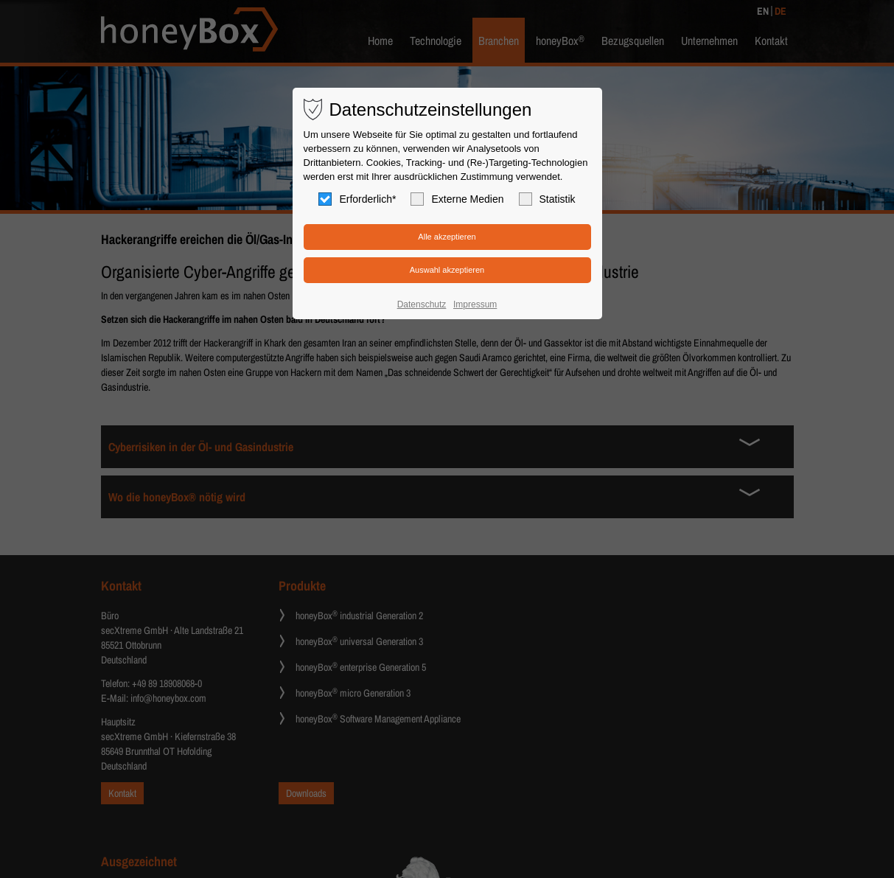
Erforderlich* (357, 199)
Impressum (475, 304)
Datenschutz (422, 304)
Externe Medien (457, 199)
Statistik (547, 199)
